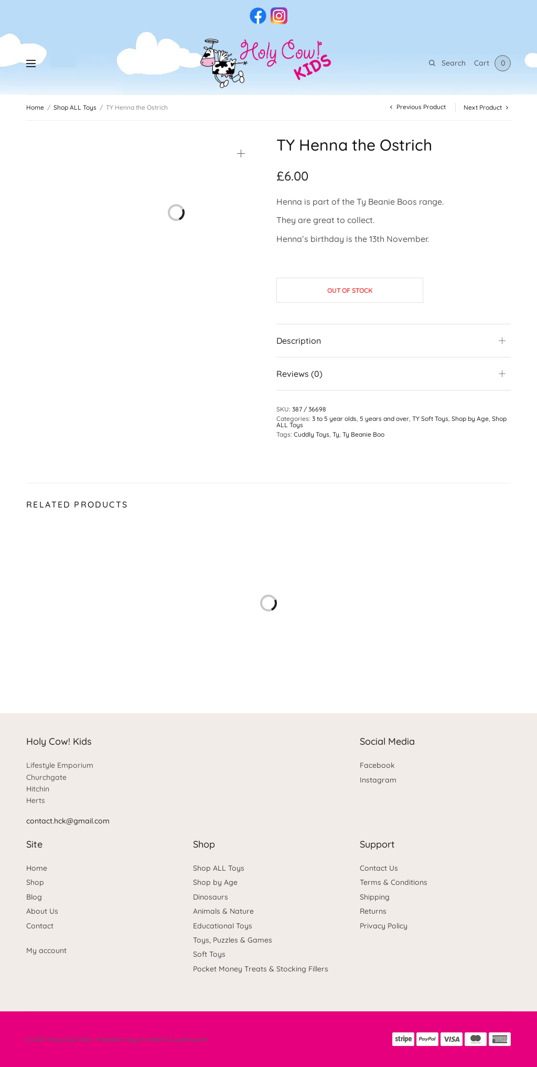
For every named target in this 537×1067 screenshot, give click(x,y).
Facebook (377, 765)
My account (46, 950)
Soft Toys (209, 954)
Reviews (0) (299, 373)
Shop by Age (470, 418)
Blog (34, 897)
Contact (39, 926)
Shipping (375, 897)
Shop (35, 882)
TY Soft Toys (430, 418)
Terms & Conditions (393, 882)
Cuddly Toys (311, 434)
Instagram (378, 780)
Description (298, 340)
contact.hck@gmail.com (68, 821)
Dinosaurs (210, 897)
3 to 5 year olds (334, 418)
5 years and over (384, 418)
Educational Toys (222, 926)
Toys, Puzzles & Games (232, 940)
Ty (335, 434)
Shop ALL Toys (74, 107)
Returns (373, 911)
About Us (42, 911)
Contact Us (379, 868)
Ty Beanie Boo (363, 434)
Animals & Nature (223, 911)
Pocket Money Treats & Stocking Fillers (260, 969)
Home (35, 107)
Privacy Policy (383, 926)
